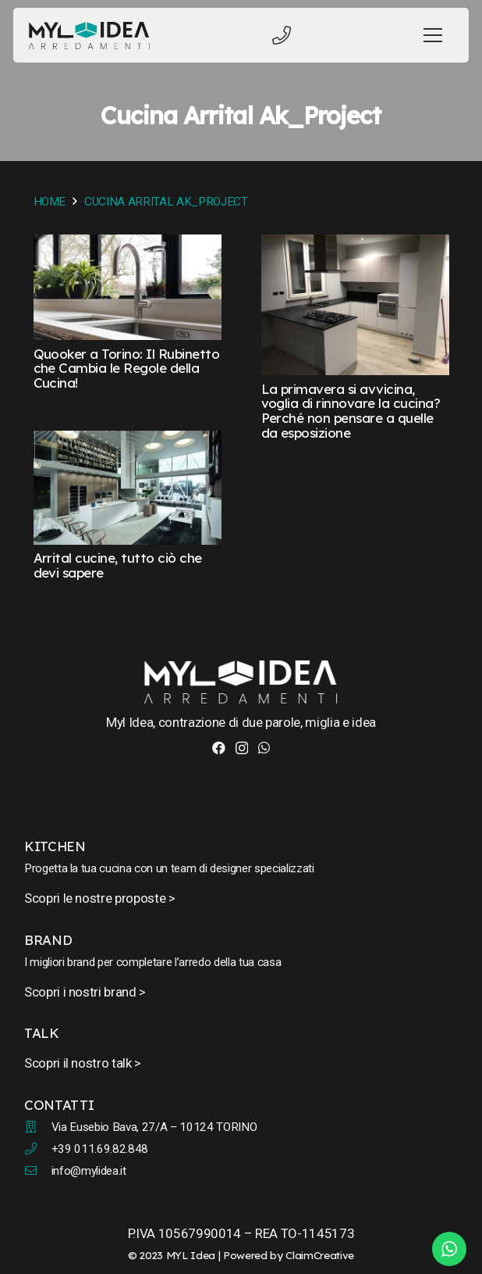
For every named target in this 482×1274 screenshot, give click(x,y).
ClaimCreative (319, 1254)
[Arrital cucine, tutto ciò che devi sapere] (128, 441)
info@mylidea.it (88, 1171)
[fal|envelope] (37, 1171)
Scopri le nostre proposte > (99, 898)
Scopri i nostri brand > (85, 992)
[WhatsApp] (264, 747)
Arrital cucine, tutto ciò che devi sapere (118, 565)
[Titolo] (281, 35)
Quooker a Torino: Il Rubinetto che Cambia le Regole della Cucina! (127, 368)
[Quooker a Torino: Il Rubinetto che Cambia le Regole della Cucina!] (128, 245)
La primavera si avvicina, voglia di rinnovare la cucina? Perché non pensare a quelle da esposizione (351, 411)
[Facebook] (218, 747)
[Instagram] (242, 748)
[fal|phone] (37, 1149)
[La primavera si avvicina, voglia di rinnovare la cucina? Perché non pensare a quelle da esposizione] (355, 245)
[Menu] (433, 35)
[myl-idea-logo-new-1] (89, 35)
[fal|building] (37, 1127)
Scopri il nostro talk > (82, 1063)
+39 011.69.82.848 (99, 1149)
